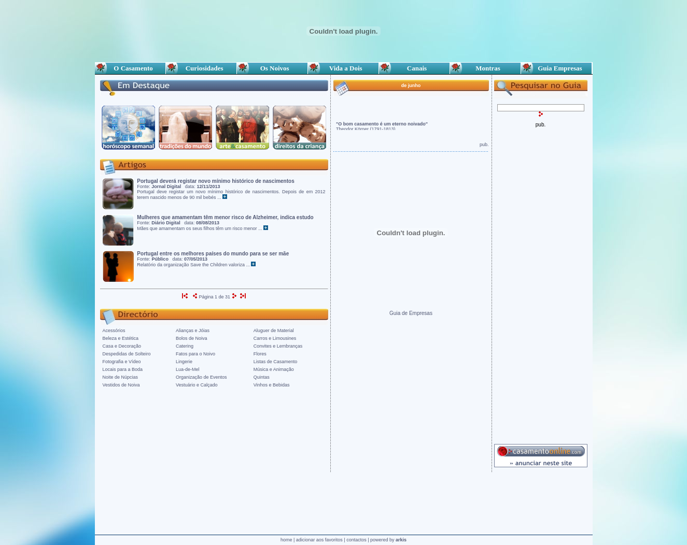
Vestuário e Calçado (197, 385)
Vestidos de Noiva (121, 385)
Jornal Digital (166, 186)
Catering (184, 346)
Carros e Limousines (275, 338)
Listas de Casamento (276, 361)
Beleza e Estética (121, 338)
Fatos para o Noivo (195, 353)
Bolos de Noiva (191, 338)
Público (160, 259)
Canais (414, 68)
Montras (485, 68)
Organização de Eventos (201, 377)
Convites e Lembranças (278, 346)
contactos (356, 539)
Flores (260, 353)
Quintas (262, 377)
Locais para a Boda (123, 369)
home (286, 539)
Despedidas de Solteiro (127, 353)
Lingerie (184, 361)
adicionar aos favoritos (319, 539)
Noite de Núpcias (120, 377)
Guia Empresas (556, 68)
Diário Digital (165, 222)
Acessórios (114, 330)
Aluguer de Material (274, 330)
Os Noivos (272, 68)
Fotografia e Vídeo (122, 361)
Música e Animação (274, 369)
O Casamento (129, 68)
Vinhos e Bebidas (272, 385)
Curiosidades (201, 68)
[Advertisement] (541, 282)
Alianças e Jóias (192, 330)
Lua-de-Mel (188, 369)
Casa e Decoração (122, 346)
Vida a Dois (343, 68)
